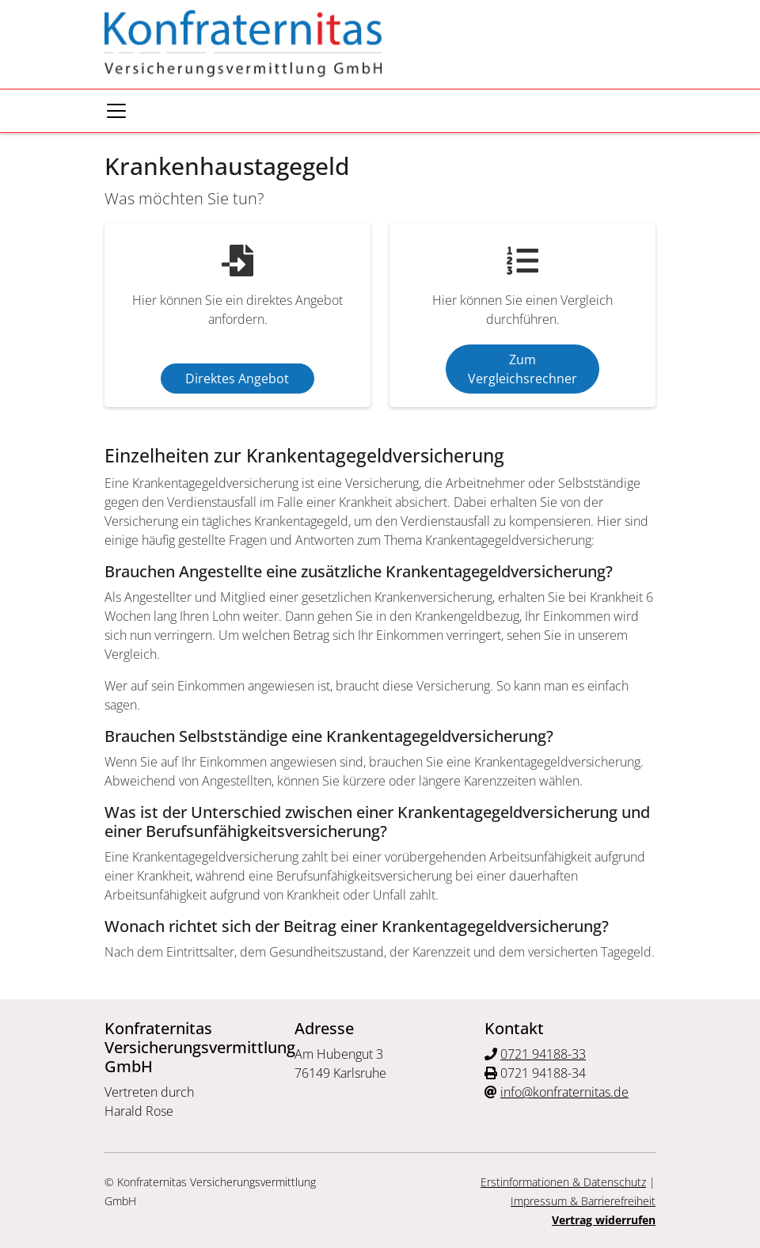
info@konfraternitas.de (564, 1092)
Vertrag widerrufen (604, 1219)
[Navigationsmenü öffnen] (116, 111)
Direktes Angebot (237, 378)
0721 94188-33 (543, 1054)
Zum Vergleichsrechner (522, 369)
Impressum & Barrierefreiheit (583, 1200)
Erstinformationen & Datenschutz (563, 1181)
